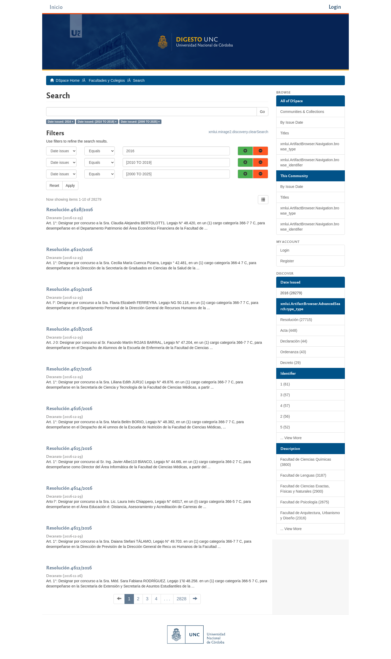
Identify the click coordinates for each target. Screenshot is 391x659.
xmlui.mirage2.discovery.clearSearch (238, 132)
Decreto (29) (290, 363)
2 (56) (285, 416)
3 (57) (285, 395)
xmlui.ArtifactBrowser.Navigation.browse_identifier (309, 162)
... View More (291, 438)
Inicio (56, 6)
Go (262, 112)
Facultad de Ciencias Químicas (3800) (305, 462)
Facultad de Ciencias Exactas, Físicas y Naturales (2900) (305, 488)
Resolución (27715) (296, 320)
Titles (284, 133)
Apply (70, 185)
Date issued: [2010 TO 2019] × (97, 121)
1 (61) (285, 384)
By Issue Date (291, 122)
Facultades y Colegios (107, 80)
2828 (181, 598)
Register (287, 261)
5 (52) (285, 427)
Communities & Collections (302, 112)
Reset (54, 185)
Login (284, 250)
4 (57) (285, 406)
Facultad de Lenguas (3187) (303, 475)
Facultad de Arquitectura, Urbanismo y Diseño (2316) (310, 515)
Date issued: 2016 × (60, 121)
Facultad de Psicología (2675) (304, 502)
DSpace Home (68, 80)
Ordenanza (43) (293, 352)
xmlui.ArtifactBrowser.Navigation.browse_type (309, 146)
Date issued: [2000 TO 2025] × (140, 121)
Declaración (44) (293, 341)
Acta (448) (288, 330)
